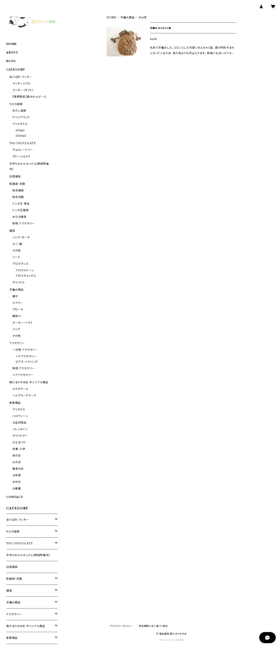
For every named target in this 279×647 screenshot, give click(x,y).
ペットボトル (20, 124)
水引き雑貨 (19, 217)
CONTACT (14, 497)
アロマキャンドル (26, 275)
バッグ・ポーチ (21, 237)
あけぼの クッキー (20, 77)
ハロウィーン (20, 416)
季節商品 (15, 403)
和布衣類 (18, 197)
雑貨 (12, 231)
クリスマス (18, 409)
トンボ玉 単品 (21, 203)
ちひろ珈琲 (16, 104)
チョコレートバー (22, 150)
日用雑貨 (15, 176)
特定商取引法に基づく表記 (153, 626)
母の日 (16, 455)
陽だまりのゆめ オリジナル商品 (28, 382)
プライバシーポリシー (121, 626)
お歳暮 (16, 488)
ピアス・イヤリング (27, 362)
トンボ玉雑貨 (20, 210)
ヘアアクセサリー (26, 356)
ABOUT (12, 52)
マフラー (17, 303)
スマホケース (20, 389)
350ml (20, 130)
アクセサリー (17, 343)
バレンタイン (20, 429)
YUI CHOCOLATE (22, 143)
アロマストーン (25, 270)
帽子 (15, 296)
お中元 (16, 482)
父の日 (16, 462)
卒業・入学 (18, 449)
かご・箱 (17, 244)
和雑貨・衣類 (17, 184)
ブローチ (17, 309)
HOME (111, 17)
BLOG (11, 61)
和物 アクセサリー (23, 223)
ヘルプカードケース (24, 395)
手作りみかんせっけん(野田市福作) (28, 555)
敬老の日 (18, 468)
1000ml (21, 136)
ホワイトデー (20, 436)
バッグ (16, 329)
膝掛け (16, 316)
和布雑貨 (18, 190)
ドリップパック (21, 117)
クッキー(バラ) (21, 83)
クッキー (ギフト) (22, 90)
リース (16, 257)
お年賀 (16, 475)
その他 (16, 250)
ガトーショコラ (21, 156)
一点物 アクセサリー (25, 349)
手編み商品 (127, 17)
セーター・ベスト (22, 322)
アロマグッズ (20, 263)
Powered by (171, 639)
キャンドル (18, 282)
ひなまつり (19, 442)
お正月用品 (19, 422)
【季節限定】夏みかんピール (29, 96)
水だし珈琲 (19, 110)
